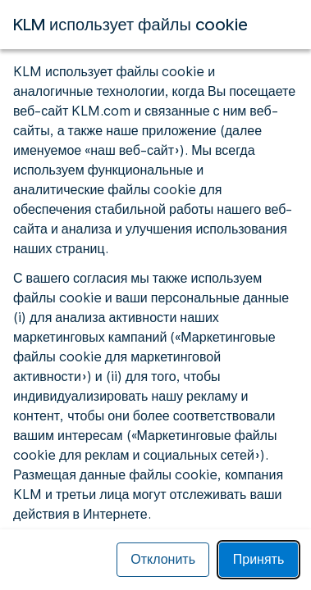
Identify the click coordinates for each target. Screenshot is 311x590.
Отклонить (162, 559)
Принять (259, 559)
